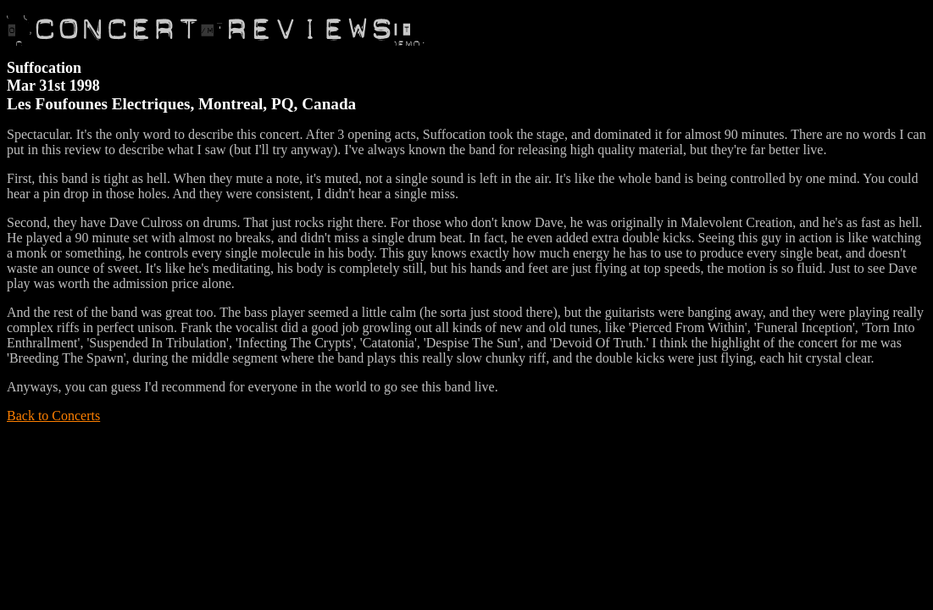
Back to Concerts (53, 415)
